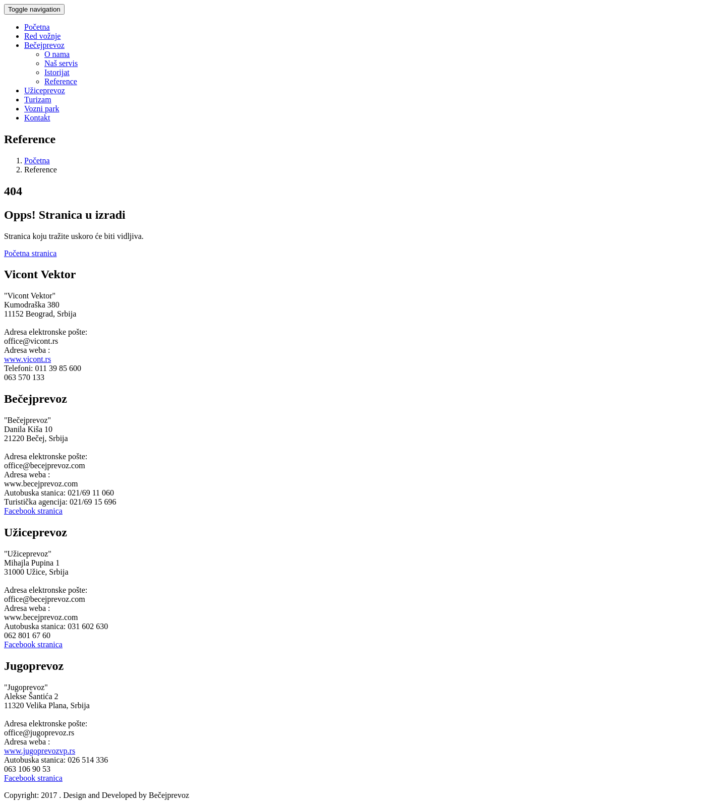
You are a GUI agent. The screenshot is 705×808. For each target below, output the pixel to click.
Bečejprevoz (44, 45)
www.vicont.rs (27, 359)
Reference (60, 81)
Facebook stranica (33, 511)
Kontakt (37, 117)
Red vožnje (42, 36)
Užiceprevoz (44, 90)
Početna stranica (30, 253)
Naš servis (61, 63)
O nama (57, 54)
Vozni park (41, 108)
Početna (37, 27)
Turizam (37, 99)
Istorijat (57, 72)
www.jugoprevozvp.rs (39, 751)
